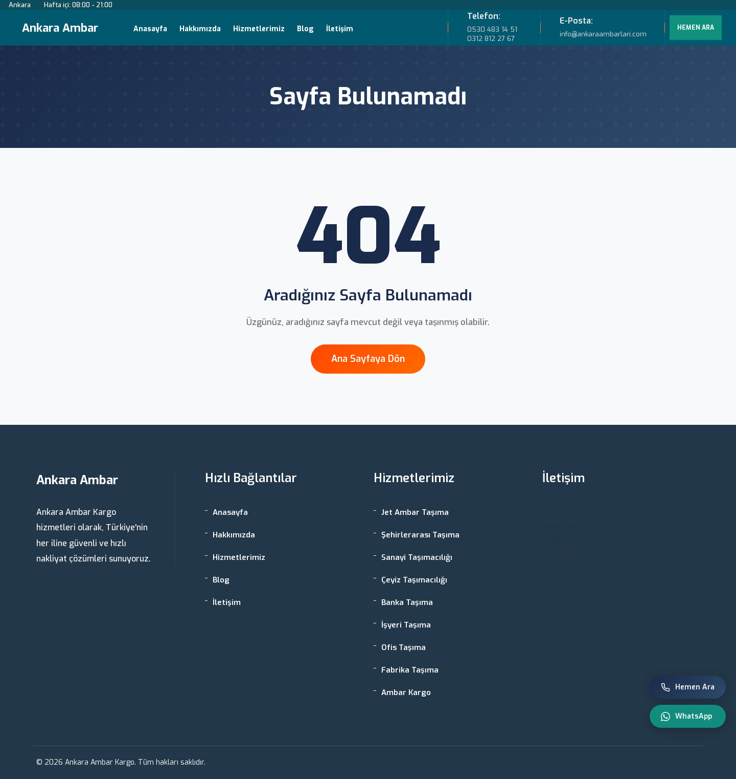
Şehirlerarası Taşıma (420, 535)
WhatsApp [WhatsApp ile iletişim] (686, 716)
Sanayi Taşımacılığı (416, 557)
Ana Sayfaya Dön (368, 359)
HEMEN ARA (695, 28)
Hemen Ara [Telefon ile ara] (688, 687)
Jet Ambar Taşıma (415, 512)
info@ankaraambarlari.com (593, 554)
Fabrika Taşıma (410, 670)
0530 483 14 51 (492, 29)
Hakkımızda (200, 29)
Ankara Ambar (60, 27)
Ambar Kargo (406, 692)
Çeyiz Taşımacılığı (414, 580)
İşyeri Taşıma (406, 625)
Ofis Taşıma (403, 647)
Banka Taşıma (407, 602)
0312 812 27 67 (491, 38)
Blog (305, 29)
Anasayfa (150, 29)
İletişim (339, 29)
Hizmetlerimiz (259, 29)
